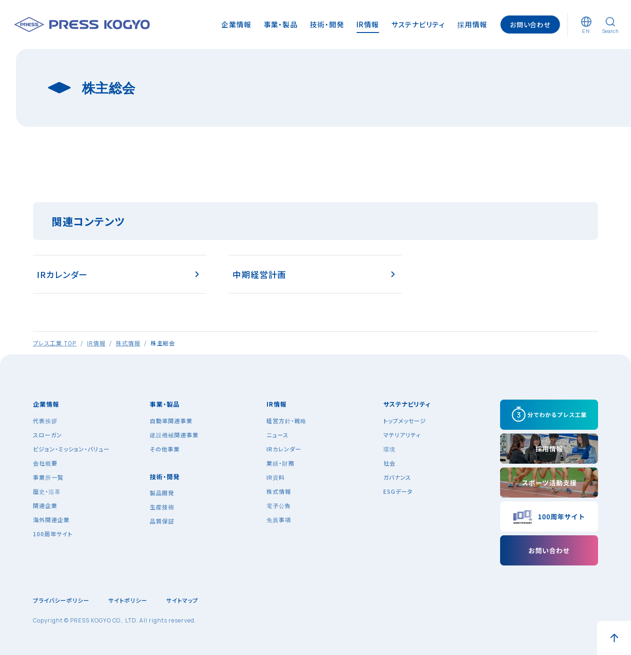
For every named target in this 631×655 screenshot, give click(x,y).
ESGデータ (398, 491)
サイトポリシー (127, 600)
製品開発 (162, 493)
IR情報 (96, 343)
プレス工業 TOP (55, 343)
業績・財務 (280, 463)
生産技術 (162, 507)
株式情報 (128, 343)
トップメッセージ (404, 421)
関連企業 (45, 505)
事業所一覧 (48, 477)
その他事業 (165, 449)
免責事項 (279, 520)
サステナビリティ (406, 404)
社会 (389, 463)
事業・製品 (165, 404)
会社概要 (45, 463)
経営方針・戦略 (287, 421)
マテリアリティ (402, 435)
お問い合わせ (530, 24)
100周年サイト (53, 534)
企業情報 (46, 404)
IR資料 (276, 477)
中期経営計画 (259, 274)
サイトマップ (182, 600)
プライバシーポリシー (61, 600)
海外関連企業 (51, 520)
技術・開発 (165, 476)
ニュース (278, 435)
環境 (389, 449)
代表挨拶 (45, 421)
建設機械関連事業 (174, 435)
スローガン (47, 435)
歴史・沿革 (47, 491)
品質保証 (162, 521)
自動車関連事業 (171, 421)
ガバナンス (397, 477)
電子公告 (279, 505)
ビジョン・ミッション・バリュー (71, 449)
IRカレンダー (62, 274)
